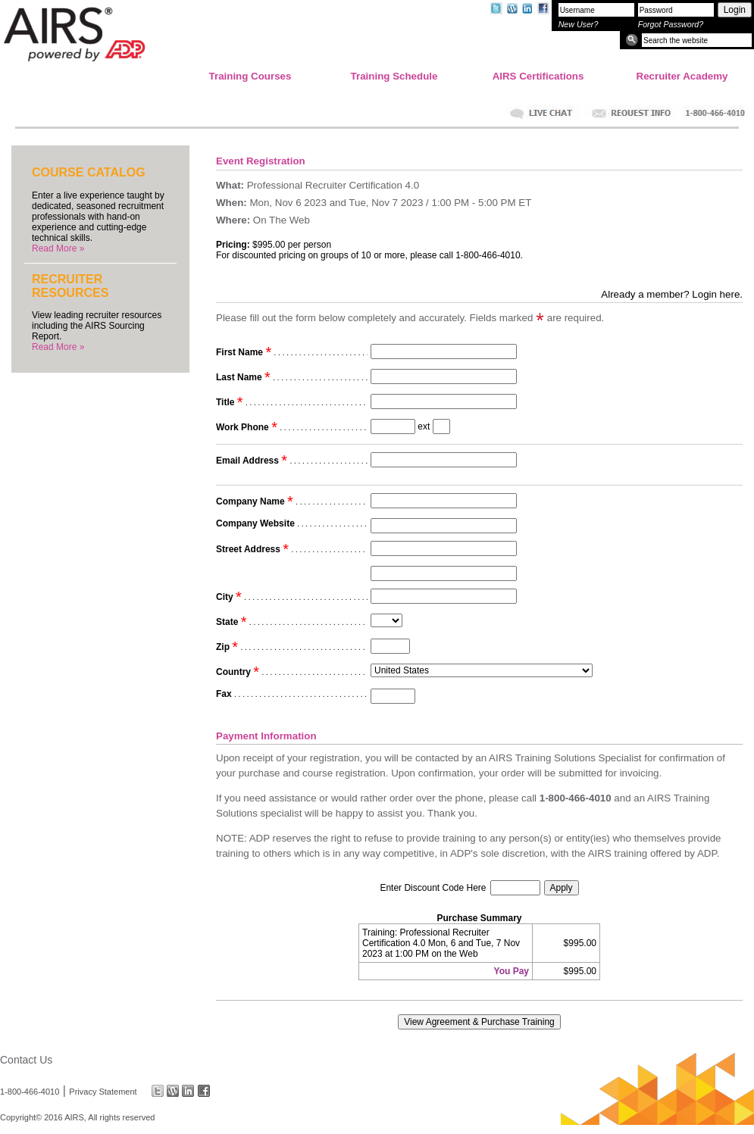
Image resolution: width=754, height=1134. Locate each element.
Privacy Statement (102, 1090)
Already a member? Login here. (672, 294)
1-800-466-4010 (29, 1090)
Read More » (58, 248)
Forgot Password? (670, 24)
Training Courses (250, 76)
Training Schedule (394, 76)
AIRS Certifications (538, 76)
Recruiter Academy (682, 76)
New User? (578, 24)
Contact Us (26, 1060)
